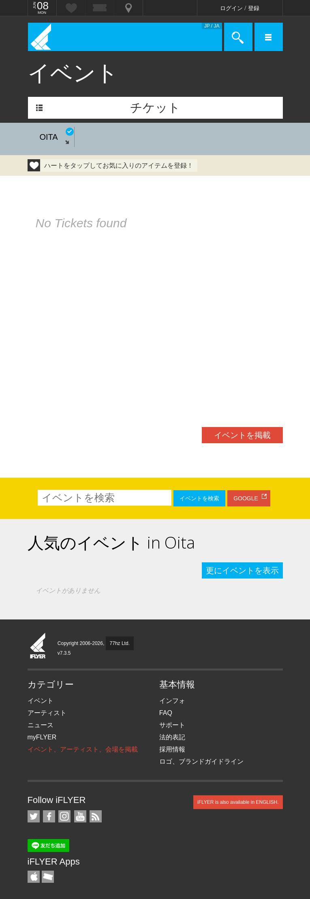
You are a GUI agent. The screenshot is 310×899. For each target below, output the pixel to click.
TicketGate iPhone (48, 877)
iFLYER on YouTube (80, 816)
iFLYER (38, 646)
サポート (172, 725)
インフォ (172, 700)
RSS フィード (96, 816)
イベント (40, 700)
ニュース (40, 725)
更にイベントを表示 (242, 570)
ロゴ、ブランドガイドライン (201, 761)
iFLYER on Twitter (34, 816)
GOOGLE (245, 498)
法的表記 (172, 737)
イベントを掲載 (242, 435)
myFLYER (42, 737)
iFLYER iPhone (34, 877)
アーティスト (47, 712)
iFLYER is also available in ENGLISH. (238, 802)
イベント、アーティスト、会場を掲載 (83, 749)
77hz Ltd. (120, 643)
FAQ (165, 712)
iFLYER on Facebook (49, 816)
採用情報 (172, 749)
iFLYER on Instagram (64, 816)
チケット (155, 107)
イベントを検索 (199, 498)
